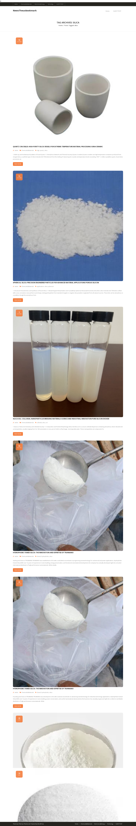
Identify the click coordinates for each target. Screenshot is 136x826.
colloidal (39, 422)
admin (16, 150)
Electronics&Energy (40, 4)
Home (16, 4)
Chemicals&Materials (26, 4)
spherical (51, 286)
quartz (42, 150)
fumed (39, 556)
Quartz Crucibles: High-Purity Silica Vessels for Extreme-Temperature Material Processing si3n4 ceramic (58, 147)
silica (45, 150)
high (38, 150)
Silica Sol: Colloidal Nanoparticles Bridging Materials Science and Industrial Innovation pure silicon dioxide (61, 419)
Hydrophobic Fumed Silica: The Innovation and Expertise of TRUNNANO (43, 553)
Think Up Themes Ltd (24, 824)
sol (47, 422)
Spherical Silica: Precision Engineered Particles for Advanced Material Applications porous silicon (56, 283)
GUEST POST (59, 4)
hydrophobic (45, 556)
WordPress (41, 824)
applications (40, 286)
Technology (50, 4)
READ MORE (17, 164)
